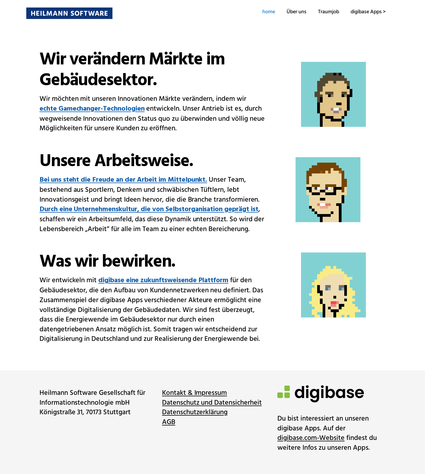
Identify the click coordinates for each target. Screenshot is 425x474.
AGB (168, 422)
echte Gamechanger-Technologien (92, 109)
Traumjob (315, 12)
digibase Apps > (355, 12)
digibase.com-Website (311, 438)
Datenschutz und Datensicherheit (212, 403)
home (255, 12)
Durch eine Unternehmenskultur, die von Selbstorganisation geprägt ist (149, 210)
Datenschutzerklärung (194, 412)
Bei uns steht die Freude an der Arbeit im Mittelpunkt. (123, 180)
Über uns (283, 12)
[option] (330, 184)
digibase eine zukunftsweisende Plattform (163, 281)
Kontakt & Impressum (194, 393)
